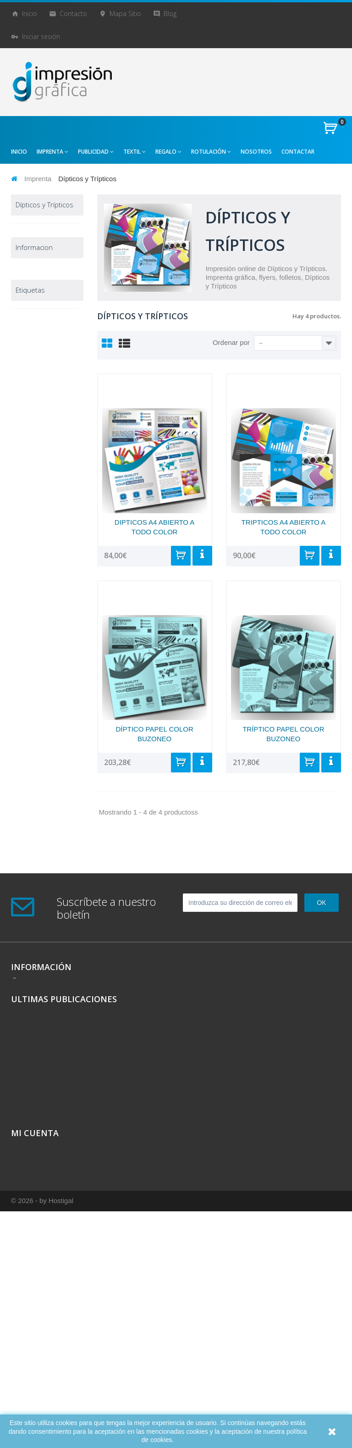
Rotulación (35, 629)
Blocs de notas (46, 244)
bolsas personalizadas (37, 948)
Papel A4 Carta (46, 376)
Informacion (34, 689)
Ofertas (30, 643)
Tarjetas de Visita (38, 526)
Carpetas (38, 286)
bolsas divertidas (40, 889)
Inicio (29, 14)
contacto (73, 14)
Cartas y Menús (47, 272)
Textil (27, 591)
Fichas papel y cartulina (43, 343)
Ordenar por (231, 342)
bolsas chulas (35, 930)
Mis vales (24, 1370)
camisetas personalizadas (37, 823)
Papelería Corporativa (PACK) (36, 399)
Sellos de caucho (36, 480)
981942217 (40, 1124)
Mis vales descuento (41, 1336)
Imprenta (37, 179)
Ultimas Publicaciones (64, 1174)
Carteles (38, 301)
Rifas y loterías (46, 460)
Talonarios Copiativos (37, 503)
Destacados (36, 658)
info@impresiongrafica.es (61, 1138)
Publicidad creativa (35, 573)
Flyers (35, 362)
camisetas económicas (33, 858)
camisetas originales (45, 806)
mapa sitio (125, 14)
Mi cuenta (35, 1308)
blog (170, 14)
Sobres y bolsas (35, 550)
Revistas (38, 446)
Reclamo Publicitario (36, 611)
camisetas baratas (41, 841)
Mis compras (30, 1324)
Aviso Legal (28, 714)
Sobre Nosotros (35, 751)
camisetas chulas (40, 875)
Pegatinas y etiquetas (39, 428)
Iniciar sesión (41, 37)
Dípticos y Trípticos (37, 320)
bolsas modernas (40, 903)
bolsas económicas (43, 917)
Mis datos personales (43, 1359)
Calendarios (42, 258)
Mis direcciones (34, 1347)
